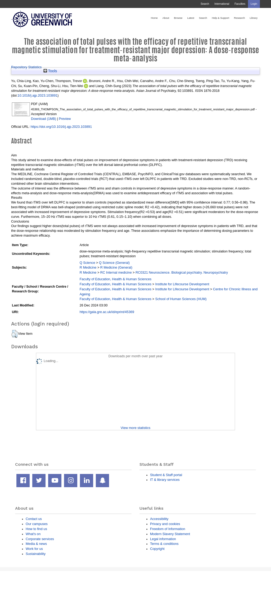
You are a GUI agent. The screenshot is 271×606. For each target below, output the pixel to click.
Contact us (34, 519)
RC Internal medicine (116, 272)
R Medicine (88, 267)
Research (239, 17)
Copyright (157, 549)
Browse (178, 17)
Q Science (87, 263)
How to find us (36, 529)
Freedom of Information (167, 529)
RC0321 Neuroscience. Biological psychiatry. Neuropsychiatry (182, 272)
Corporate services (40, 539)
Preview (65, 119)
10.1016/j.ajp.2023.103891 (37, 95)
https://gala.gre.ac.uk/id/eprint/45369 (107, 312)
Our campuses (37, 524)
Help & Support (220, 17)
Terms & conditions (164, 544)
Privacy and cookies (165, 524)
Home (154, 17)
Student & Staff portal (166, 475)
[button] (14, 334)
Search (205, 3)
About (165, 17)
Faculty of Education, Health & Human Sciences (115, 279)
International (221, 3)
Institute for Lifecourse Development (182, 284)
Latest (190, 17)
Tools (50, 71)
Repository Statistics (26, 67)
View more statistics (135, 428)
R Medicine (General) (116, 267)
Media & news (36, 544)
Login (254, 3)
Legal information (163, 539)
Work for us (34, 549)
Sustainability (36, 554)
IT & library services (165, 480)
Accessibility (159, 519)
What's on (33, 534)
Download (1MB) (43, 119)
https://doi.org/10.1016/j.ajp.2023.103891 (61, 127)
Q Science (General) (114, 263)
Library (254, 17)
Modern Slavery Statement (170, 534)
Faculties (239, 3)
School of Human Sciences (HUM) (180, 299)
